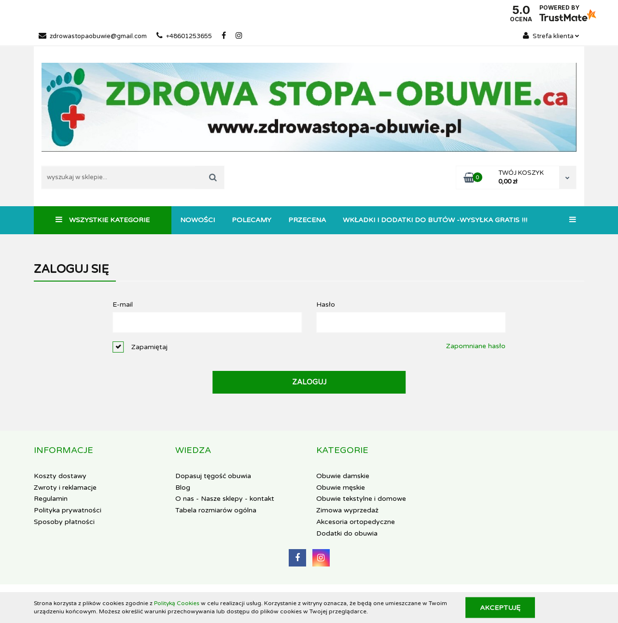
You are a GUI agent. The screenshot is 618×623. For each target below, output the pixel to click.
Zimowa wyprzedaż (347, 510)
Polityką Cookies (176, 603)
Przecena (307, 220)
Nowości (197, 220)
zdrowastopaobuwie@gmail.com (93, 36)
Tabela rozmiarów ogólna (215, 510)
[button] (63, 450)
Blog (182, 487)
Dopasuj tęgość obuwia (213, 476)
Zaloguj (309, 382)
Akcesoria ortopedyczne (355, 522)
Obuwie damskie (342, 476)
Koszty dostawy (60, 476)
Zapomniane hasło (476, 346)
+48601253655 (184, 36)
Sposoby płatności (64, 522)
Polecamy (251, 220)
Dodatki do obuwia (347, 533)
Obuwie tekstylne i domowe (361, 499)
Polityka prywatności (67, 510)
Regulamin (51, 499)
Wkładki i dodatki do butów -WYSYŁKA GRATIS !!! (435, 220)
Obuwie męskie (340, 487)
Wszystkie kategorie (103, 219)
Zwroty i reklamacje (65, 487)
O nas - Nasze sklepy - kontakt (224, 499)
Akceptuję (500, 607)
